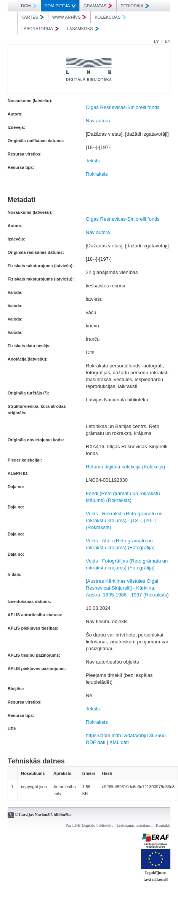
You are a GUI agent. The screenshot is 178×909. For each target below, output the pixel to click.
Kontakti (163, 825)
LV (156, 41)
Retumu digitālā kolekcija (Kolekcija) (125, 467)
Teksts (93, 161)
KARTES (32, 17)
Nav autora (98, 120)
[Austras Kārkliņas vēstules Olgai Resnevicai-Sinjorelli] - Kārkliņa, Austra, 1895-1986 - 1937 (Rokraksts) (127, 588)
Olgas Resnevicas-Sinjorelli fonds (123, 107)
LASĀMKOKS (83, 28)
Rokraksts (97, 174)
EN (167, 41)
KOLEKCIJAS (110, 17)
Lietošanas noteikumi (134, 825)
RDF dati (95, 742)
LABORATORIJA (40, 28)
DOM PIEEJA (60, 5)
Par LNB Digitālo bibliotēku (90, 825)
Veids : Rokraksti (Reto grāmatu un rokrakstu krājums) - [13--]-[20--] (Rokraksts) (124, 520)
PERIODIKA (134, 5)
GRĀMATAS (97, 5)
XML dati (119, 742)
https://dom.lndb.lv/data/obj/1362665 (126, 735)
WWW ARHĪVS (69, 17)
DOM (29, 5)
